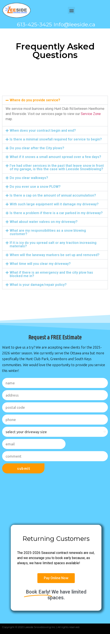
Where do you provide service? (35, 100)
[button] (71, 10)
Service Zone (91, 114)
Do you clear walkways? (29, 178)
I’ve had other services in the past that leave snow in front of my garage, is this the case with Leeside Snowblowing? (57, 167)
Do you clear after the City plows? (37, 148)
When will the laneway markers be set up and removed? (54, 255)
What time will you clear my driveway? (40, 264)
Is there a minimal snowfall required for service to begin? (56, 139)
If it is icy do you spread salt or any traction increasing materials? (53, 244)
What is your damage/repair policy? (38, 285)
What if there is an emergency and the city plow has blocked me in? (51, 274)
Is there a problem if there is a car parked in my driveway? (56, 213)
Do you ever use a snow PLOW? (35, 187)
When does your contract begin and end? (43, 130)
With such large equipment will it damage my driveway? (54, 204)
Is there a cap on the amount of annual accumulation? (53, 195)
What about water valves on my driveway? (44, 222)
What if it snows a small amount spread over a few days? (55, 157)
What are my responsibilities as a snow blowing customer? (48, 232)
